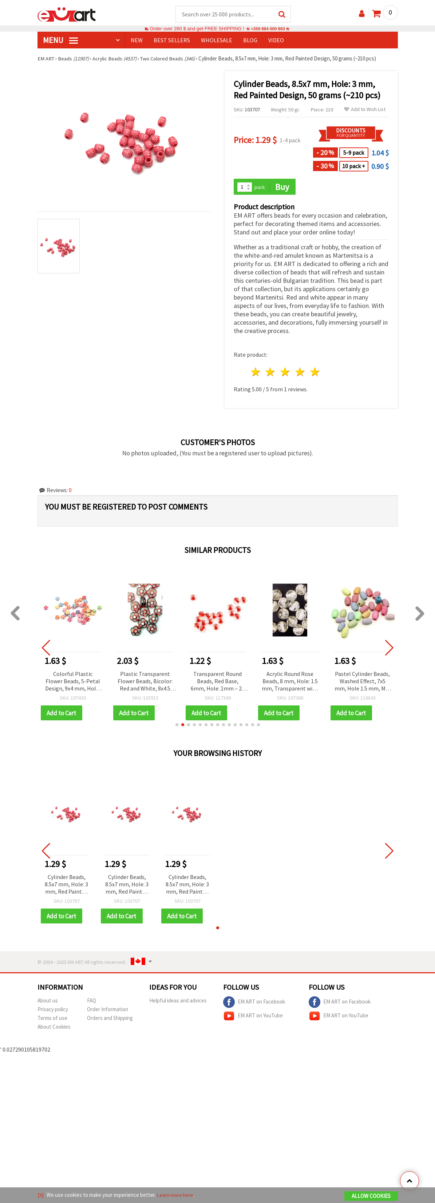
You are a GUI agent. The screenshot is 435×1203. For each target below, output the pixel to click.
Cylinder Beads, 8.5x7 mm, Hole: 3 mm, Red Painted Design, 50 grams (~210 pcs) (66, 885)
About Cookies (54, 1028)
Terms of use (52, 1019)
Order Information (107, 1010)
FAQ (91, 1001)
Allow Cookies (371, 1196)
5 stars (315, 372)
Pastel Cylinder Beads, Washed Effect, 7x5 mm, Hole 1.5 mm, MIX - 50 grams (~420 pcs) (363, 682)
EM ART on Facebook (254, 1003)
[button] (176, 725)
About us (47, 1001)
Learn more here (176, 1195)
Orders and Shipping (110, 1019)
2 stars (270, 372)
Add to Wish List (364, 109)
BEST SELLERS (172, 40)
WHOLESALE (216, 40)
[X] (40, 1195)
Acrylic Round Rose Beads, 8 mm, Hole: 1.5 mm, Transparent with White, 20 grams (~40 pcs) (290, 682)
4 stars (300, 372)
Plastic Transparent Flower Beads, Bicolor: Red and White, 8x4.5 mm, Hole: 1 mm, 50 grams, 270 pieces (145, 682)
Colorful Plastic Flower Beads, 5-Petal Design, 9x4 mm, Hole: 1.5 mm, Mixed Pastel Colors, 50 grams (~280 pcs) (73, 682)
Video (276, 40)
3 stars (285, 372)
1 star (255, 372)
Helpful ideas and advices (178, 1001)
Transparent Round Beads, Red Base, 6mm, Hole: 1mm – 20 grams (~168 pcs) (218, 682)
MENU (60, 40)
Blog (250, 40)
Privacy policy (52, 1010)
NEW (137, 40)
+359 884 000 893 (268, 29)
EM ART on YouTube (253, 1017)
